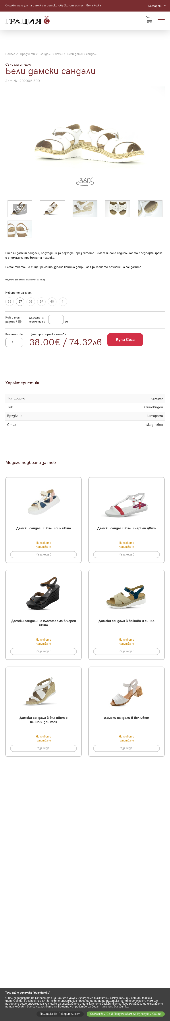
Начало (10, 54)
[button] (20, 208)
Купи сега (125, 339)
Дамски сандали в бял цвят (126, 718)
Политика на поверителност (60, 1014)
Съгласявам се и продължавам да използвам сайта (125, 1014)
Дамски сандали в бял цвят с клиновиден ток (43, 720)
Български (157, 6)
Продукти (27, 54)
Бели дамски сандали (82, 54)
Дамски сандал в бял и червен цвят (126, 528)
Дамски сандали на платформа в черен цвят (43, 623)
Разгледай (44, 554)
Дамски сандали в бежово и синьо (127, 621)
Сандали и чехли (51, 54)
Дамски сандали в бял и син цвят (43, 528)
